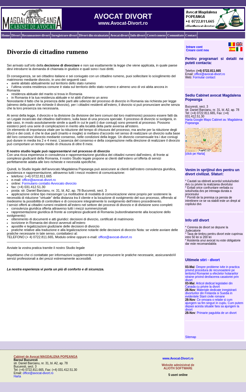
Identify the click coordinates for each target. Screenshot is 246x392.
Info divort (137, 35)
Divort (16, 35)
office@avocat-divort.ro (39, 180)
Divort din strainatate (94, 35)
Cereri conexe (156, 35)
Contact (191, 35)
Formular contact (204, 77)
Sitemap (190, 337)
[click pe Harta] (195, 153)
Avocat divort (119, 35)
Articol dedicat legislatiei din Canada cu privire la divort (209, 285)
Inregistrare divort (64, 35)
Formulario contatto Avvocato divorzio (49, 183)
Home (5, 35)
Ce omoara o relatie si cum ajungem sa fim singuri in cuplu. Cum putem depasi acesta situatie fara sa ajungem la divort (214, 304)
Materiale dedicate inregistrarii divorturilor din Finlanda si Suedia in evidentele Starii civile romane (210, 293)
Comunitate (175, 35)
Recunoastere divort (36, 35)
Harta (17, 376)
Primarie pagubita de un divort (216, 312)
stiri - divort (210, 260)
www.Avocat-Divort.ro (178, 358)
